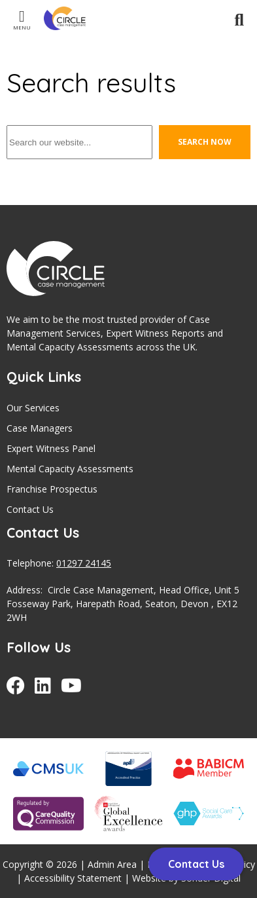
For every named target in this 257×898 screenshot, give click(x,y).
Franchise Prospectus (52, 489)
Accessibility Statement (73, 878)
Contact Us (30, 509)
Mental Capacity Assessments (70, 468)
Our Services (33, 408)
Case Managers (40, 428)
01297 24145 (83, 563)
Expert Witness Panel (51, 448)
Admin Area (112, 864)
